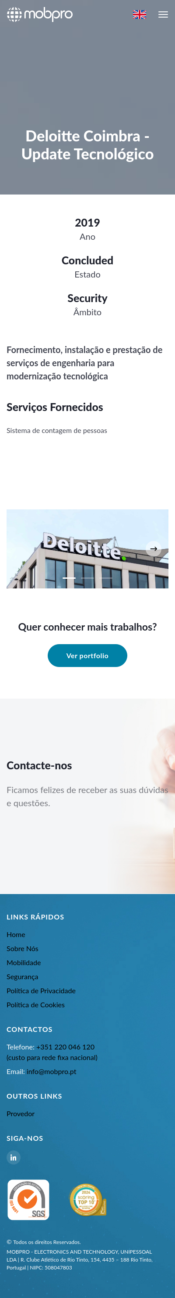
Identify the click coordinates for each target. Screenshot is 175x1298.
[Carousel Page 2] (87, 578)
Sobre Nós (22, 948)
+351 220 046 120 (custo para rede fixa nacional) (52, 1051)
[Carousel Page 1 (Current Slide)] (69, 578)
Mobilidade (24, 962)
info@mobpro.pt (41, 1071)
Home (16, 934)
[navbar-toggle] (163, 14)
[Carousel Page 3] (105, 578)
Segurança (22, 976)
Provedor (21, 1113)
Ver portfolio (87, 655)
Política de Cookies (36, 1004)
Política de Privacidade (41, 990)
